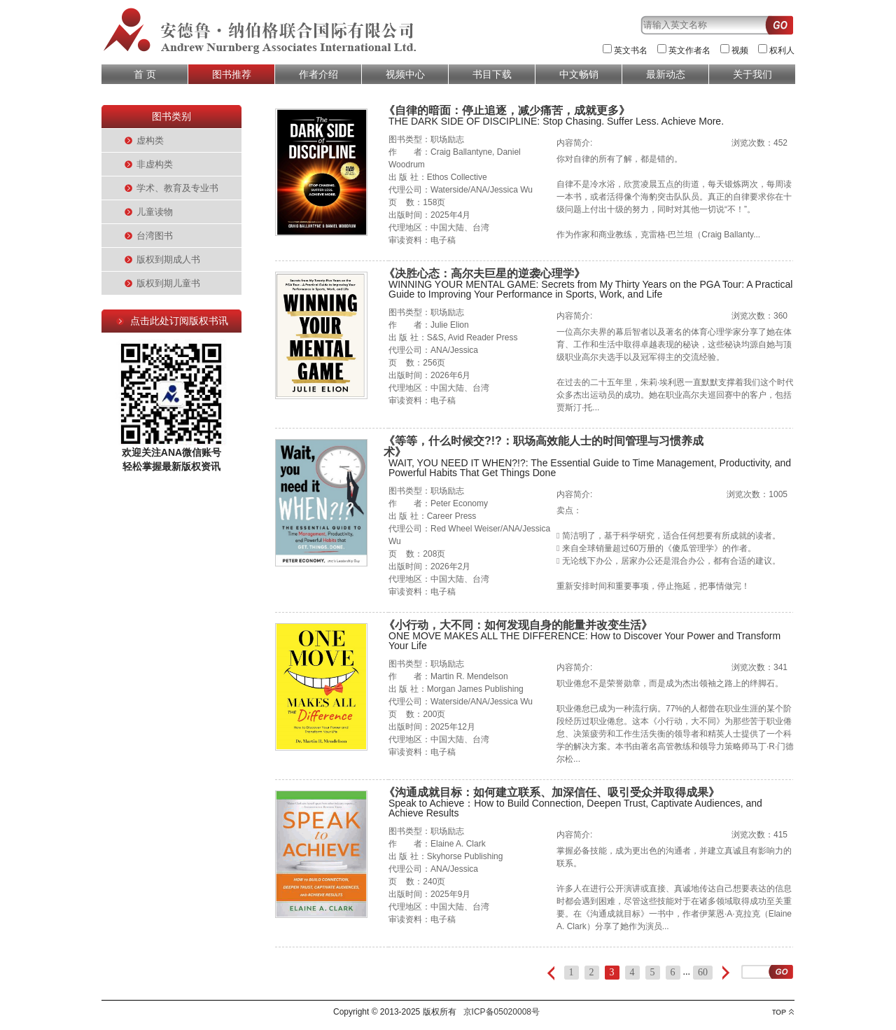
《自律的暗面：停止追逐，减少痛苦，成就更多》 (507, 110)
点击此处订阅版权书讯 (179, 320)
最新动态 (665, 74)
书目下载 (492, 74)
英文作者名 (689, 50)
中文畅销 (578, 74)
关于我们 (752, 74)
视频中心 (405, 74)
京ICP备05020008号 (501, 1012)
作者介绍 (318, 74)
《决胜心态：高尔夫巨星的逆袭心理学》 (484, 273)
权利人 (781, 50)
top (782, 1012)
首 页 (145, 74)
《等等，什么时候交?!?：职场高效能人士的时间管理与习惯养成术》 (544, 446)
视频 (740, 50)
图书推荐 (231, 74)
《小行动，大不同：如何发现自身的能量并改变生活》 (518, 625)
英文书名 (631, 50)
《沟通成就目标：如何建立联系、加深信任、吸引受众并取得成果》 (552, 792)
